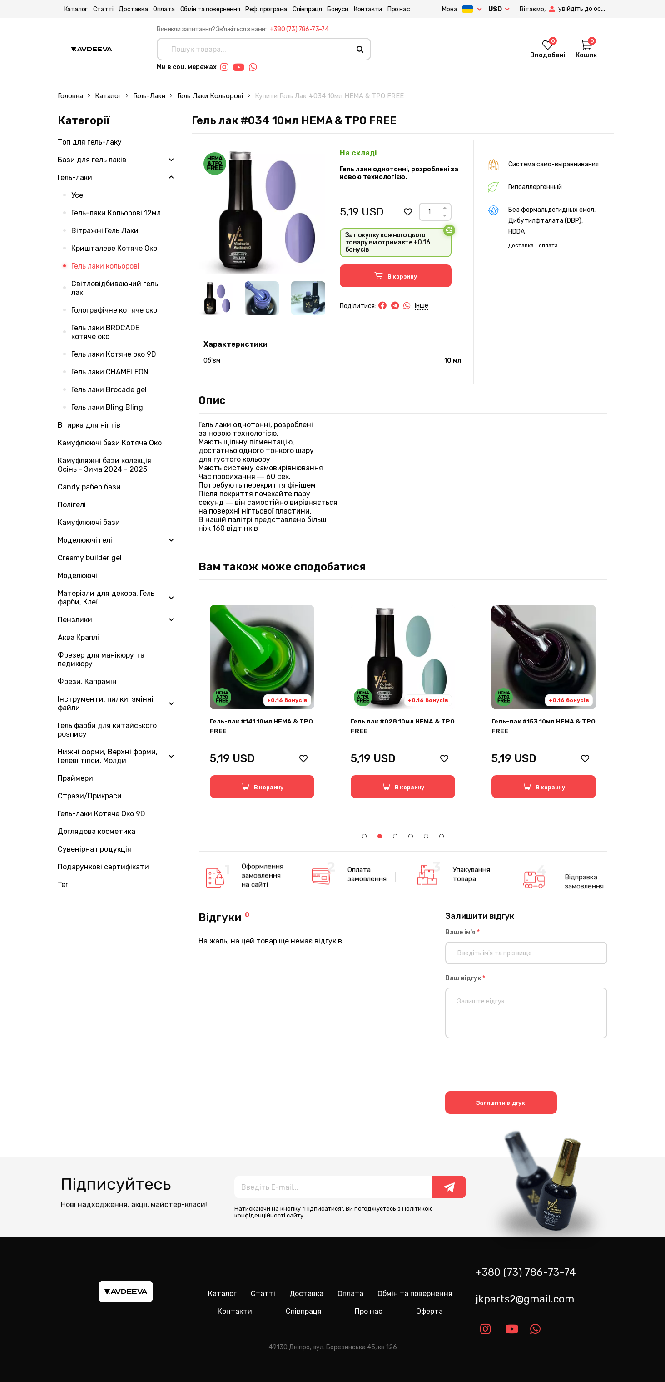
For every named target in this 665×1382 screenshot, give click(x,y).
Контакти (361, 9)
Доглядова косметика (96, 831)
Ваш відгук (465, 978)
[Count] (429, 212)
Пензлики (75, 619)
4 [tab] (410, 836)
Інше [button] (421, 305)
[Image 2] (262, 298)
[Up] (444, 208)
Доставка (127, 9)
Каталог (69, 9)
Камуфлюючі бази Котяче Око (110, 443)
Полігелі (72, 504)
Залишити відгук (501, 1102)
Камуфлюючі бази (89, 522)
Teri (64, 884)
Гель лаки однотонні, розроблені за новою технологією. (399, 173)
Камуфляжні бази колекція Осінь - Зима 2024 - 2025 (104, 465)
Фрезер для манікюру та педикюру (101, 659)
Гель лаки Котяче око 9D (113, 354)
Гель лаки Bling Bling (107, 407)
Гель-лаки (149, 96)
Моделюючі (77, 575)
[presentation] (514, 1066)
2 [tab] (379, 836)
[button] (532, 9)
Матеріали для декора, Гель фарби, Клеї (106, 597)
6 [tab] (441, 836)
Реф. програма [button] (260, 9)
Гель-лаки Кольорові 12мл (116, 213)
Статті (97, 9)
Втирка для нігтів (89, 425)
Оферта (429, 1311)
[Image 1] (216, 298)
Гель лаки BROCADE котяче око (105, 332)
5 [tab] (426, 836)
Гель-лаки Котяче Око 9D (101, 813)
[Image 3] (308, 298)
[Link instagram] (226, 67)
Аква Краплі (78, 637)
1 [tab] (364, 836)
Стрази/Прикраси (90, 796)
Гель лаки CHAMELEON (110, 372)
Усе (77, 195)
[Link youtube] (241, 67)
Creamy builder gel (90, 558)
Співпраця (300, 9)
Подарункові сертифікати (103, 867)
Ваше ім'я (462, 932)
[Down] (444, 216)
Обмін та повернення (203, 9)
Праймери (75, 778)
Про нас (392, 9)
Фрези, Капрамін (87, 681)
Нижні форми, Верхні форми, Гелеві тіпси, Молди (108, 756)
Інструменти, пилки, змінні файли (106, 703)
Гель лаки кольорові (210, 96)
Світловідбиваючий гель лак (114, 288)
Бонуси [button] (331, 9)
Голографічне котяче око (114, 310)
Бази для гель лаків (92, 159)
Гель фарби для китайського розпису (107, 729)
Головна (70, 96)
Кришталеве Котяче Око (114, 248)
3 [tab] (395, 836)
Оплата (158, 9)
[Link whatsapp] (255, 67)
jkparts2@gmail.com (525, 1299)
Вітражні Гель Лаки (105, 230)
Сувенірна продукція (94, 849)
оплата (548, 245)
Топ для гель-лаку (90, 142)
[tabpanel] (262, 701)
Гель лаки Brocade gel (109, 389)
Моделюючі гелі (85, 540)
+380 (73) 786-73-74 (299, 29)
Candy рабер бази (89, 487)
